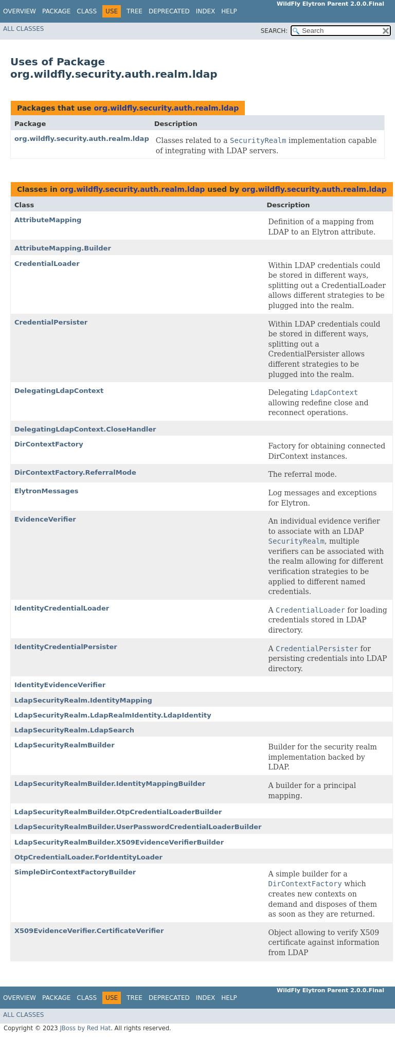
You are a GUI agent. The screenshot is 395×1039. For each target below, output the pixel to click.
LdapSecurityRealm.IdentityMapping (83, 700)
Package (56, 11)
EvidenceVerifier (45, 519)
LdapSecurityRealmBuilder (64, 745)
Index (206, 11)
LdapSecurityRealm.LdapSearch (74, 730)
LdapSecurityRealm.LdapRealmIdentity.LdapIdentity (112, 715)
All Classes (23, 28)
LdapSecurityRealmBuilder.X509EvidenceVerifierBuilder (119, 842)
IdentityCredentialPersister (65, 647)
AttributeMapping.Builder (62, 248)
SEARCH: (274, 30)
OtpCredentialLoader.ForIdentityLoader (88, 857)
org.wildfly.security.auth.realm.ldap (166, 108)
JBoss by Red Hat (85, 1028)
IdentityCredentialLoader (61, 608)
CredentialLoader (47, 263)
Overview (19, 11)
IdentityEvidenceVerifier (59, 685)
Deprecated (169, 11)
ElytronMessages (46, 491)
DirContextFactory (48, 444)
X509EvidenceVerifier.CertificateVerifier (89, 931)
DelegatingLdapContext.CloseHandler (85, 429)
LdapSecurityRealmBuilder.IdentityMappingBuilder (109, 783)
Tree (134, 11)
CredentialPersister (50, 322)
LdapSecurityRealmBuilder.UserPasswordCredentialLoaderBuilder (137, 827)
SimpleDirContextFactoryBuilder (75, 872)
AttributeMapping (47, 220)
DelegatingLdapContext (58, 391)
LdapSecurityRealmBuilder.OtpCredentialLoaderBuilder (118, 812)
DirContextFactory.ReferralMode (75, 472)
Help (229, 11)
